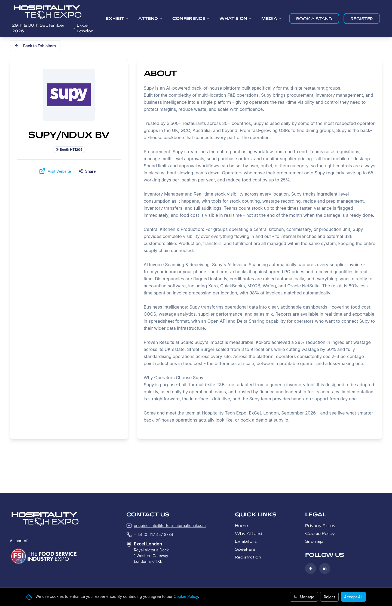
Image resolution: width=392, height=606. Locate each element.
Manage (303, 597)
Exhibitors (246, 541)
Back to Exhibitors (35, 45)
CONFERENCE (191, 18)
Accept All (353, 597)
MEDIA (271, 18)
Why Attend (248, 533)
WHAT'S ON (235, 18)
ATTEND (150, 18)
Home (241, 525)
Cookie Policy (186, 596)
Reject (329, 597)
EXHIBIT (117, 18)
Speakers (245, 549)
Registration (248, 557)
